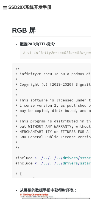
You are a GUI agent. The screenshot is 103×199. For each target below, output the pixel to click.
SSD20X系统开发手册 (29, 7)
